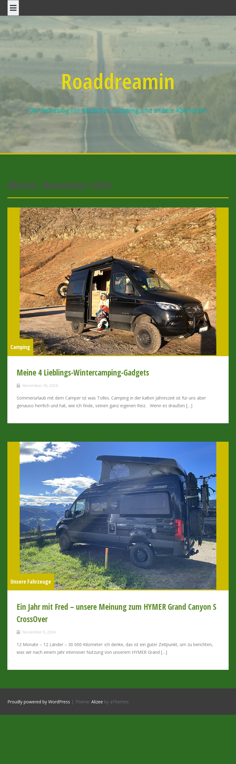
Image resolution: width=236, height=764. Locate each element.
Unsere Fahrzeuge (30, 581)
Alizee (97, 702)
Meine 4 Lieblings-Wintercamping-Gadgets (83, 372)
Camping (20, 347)
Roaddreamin (118, 81)
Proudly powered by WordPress (38, 702)
